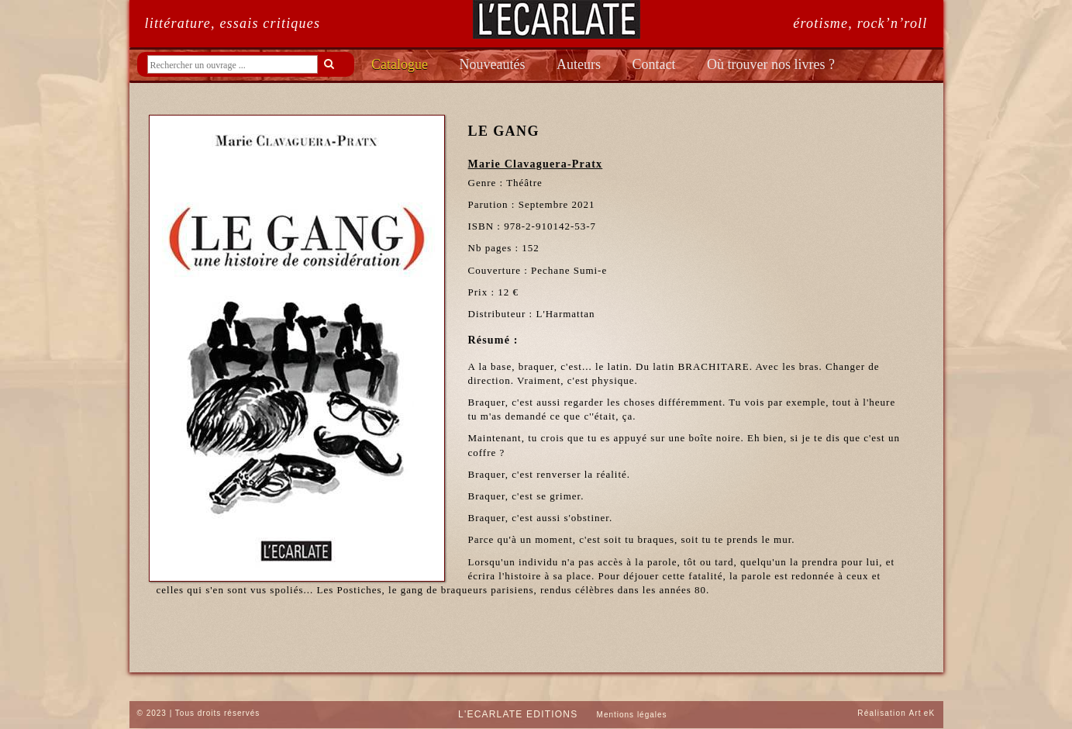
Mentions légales (632, 714)
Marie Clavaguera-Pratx (535, 164)
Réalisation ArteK (896, 713)
